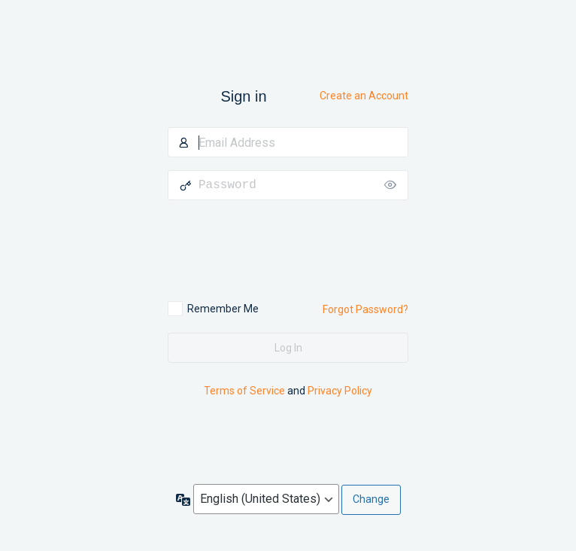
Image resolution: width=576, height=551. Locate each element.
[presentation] (270, 250)
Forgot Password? (365, 309)
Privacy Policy (340, 391)
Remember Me (223, 309)
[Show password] (393, 185)
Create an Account (364, 96)
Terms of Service (244, 391)
